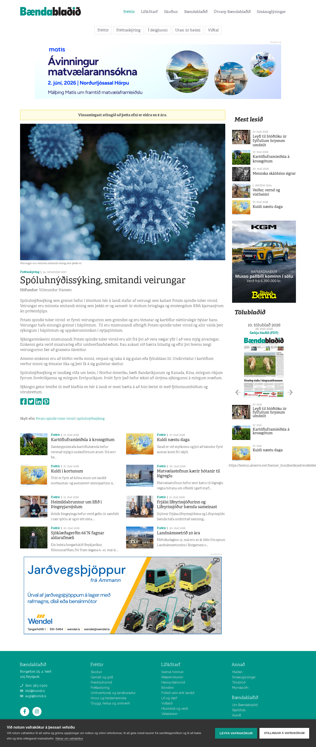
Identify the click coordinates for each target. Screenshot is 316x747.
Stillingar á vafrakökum (284, 733)
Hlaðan (237, 672)
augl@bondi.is (33, 696)
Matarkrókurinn (172, 677)
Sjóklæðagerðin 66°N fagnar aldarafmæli (77, 535)
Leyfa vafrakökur (236, 733)
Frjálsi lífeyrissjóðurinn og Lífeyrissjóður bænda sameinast (187, 504)
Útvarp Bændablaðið (232, 11)
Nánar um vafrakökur (69, 738)
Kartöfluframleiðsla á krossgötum (82, 439)
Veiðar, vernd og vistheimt (266, 192)
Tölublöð (239, 682)
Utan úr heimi (187, 30)
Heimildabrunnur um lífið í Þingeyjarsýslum (76, 504)
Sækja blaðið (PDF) (264, 333)
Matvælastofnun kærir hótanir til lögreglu (188, 473)
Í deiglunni (158, 30)
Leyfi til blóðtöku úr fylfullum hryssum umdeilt (270, 140)
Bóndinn (167, 687)
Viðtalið (167, 703)
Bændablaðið (195, 11)
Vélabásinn (169, 714)
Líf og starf (169, 698)
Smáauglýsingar (271, 11)
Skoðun (171, 11)
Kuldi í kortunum (67, 471)
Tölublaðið (249, 312)
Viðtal (213, 30)
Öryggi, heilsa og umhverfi (110, 703)
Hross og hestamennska (108, 698)
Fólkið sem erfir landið (177, 693)
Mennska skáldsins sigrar (274, 173)
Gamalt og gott (102, 677)
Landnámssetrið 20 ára (178, 533)
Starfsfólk (239, 710)
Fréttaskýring (128, 30)
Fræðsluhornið (101, 682)
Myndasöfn (240, 687)
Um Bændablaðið (245, 705)
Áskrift (236, 715)
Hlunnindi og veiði (174, 708)
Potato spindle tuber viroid (55, 418)
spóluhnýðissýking (90, 418)
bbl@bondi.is (32, 691)
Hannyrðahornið (173, 682)
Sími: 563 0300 (33, 685)
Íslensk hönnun (172, 672)
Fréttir (129, 11)
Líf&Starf (149, 11)
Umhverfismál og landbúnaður (113, 693)
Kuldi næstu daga (173, 439)
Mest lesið (248, 119)
